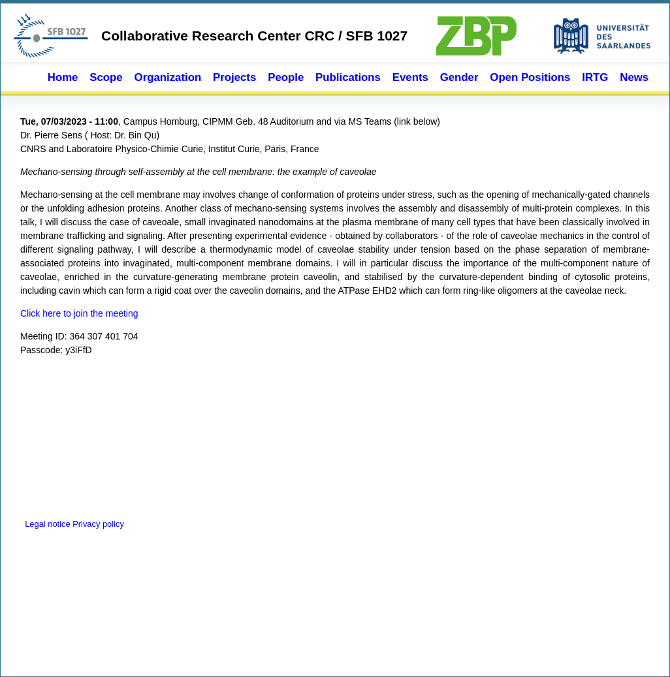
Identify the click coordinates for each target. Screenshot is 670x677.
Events (410, 77)
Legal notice (46, 524)
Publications (348, 77)
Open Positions (530, 77)
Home (63, 77)
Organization (168, 77)
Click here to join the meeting (79, 313)
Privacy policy (98, 524)
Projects (234, 77)
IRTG (595, 77)
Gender (459, 77)
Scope (105, 77)
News (634, 77)
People (286, 77)
